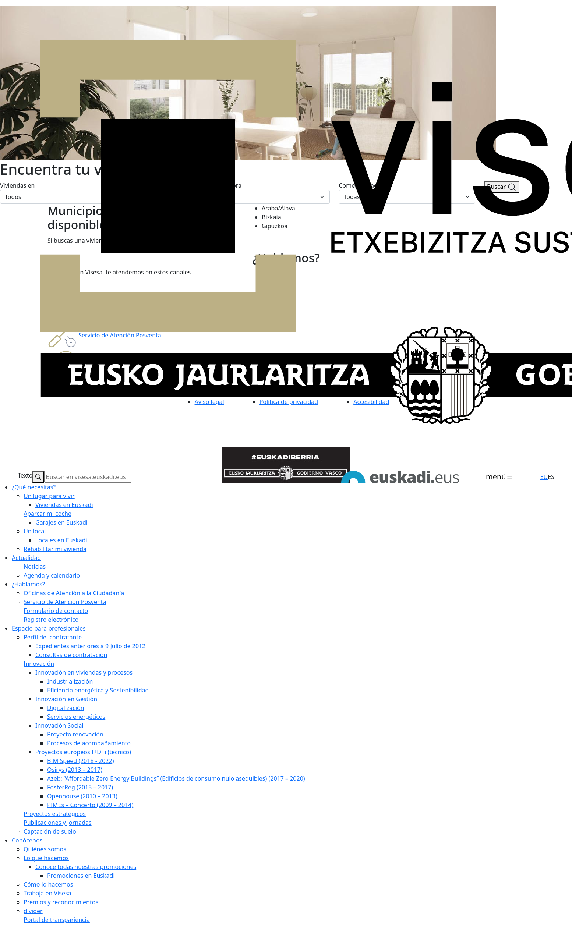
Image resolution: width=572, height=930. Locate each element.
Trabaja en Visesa (47, 893)
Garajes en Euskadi (61, 522)
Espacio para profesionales (49, 628)
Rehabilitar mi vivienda (55, 549)
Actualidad (26, 558)
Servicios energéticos (76, 717)
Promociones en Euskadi (81, 876)
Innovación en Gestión (66, 699)
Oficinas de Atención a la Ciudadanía (74, 593)
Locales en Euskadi (61, 540)
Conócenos (27, 840)
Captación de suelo (50, 831)
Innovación (39, 664)
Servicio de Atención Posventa (65, 602)
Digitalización (65, 708)
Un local (35, 531)
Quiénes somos (45, 849)
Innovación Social (59, 725)
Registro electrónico (51, 619)
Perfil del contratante (53, 637)
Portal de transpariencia (57, 920)
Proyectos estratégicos (55, 814)
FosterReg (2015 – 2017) (80, 787)
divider (33, 911)
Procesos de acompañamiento (89, 743)
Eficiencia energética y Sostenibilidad (98, 690)
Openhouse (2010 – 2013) (82, 796)
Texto (25, 475)
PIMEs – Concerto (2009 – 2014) (90, 805)
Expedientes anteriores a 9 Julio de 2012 (90, 646)
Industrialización (70, 681)
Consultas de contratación (71, 655)
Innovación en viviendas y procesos (84, 672)
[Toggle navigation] (500, 477)
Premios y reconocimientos (61, 902)
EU (544, 477)
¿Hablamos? (28, 584)
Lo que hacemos (46, 858)
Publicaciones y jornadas (58, 823)
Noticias (35, 566)
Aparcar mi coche (47, 514)
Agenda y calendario (52, 575)
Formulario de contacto (56, 611)
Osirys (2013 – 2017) (74, 770)
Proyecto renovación (75, 734)
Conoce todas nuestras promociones (85, 867)
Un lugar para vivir (49, 496)
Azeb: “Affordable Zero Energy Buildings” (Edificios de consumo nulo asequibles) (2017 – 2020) (176, 778)
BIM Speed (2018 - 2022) (80, 761)
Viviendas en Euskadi (64, 505)
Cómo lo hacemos (48, 884)
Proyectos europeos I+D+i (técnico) (83, 752)
